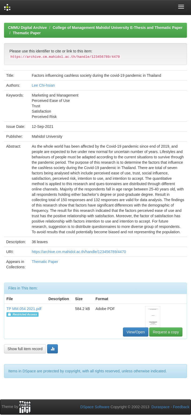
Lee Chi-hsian (43, 85)
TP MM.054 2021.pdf (23, 309)
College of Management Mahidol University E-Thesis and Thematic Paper (118, 27)
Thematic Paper (27, 33)
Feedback (181, 407)
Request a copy (166, 332)
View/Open (135, 332)
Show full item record (25, 349)
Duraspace (160, 407)
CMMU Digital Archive (27, 27)
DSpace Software (95, 407)
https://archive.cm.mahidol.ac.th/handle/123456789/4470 (79, 252)
